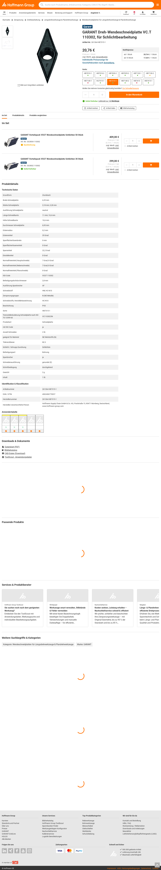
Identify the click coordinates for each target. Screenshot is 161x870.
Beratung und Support (63, 13)
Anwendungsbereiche (27, 13)
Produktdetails (18, 115)
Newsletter (127, 831)
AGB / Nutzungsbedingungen (128, 868)
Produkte (12, 13)
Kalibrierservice (48, 834)
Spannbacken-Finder (50, 826)
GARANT (5, 831)
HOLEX (5, 836)
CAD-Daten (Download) (13, 453)
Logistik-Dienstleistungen (52, 836)
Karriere (5, 821)
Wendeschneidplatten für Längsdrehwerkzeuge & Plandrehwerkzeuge (109, 20)
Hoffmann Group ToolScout (53, 823)
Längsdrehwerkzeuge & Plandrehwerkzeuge (61, 20)
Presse (4, 829)
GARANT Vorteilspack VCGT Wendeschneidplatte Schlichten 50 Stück (52, 135)
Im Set (4, 115)
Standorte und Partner (10, 823)
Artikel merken (91, 108)
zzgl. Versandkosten (100, 57)
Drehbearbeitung (33, 20)
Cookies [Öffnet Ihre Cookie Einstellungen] (155, 868)
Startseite (6, 20)
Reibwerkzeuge (88, 821)
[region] (9, 57)
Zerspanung (18, 20)
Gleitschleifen (87, 829)
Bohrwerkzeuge (88, 823)
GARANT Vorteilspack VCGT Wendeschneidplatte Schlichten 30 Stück (52, 159)
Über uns (5, 826)
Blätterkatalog (127, 108)
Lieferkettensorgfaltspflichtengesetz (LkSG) (140, 834)
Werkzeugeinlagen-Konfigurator (54, 829)
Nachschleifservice (49, 831)
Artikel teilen (109, 108)
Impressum (111, 868)
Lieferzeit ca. (108, 101)
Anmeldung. (109, 63)
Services (41, 13)
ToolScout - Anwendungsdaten (17, 457)
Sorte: (84, 69)
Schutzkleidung (88, 834)
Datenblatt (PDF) (11, 447)
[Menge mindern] (85, 95)
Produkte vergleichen (38, 115)
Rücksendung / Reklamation (134, 826)
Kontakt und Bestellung (132, 821)
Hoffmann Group (81, 13)
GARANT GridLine (9, 834)
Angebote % (95, 13)
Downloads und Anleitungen (133, 829)
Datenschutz (146, 868)
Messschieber (87, 826)
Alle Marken (6, 839)
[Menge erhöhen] (102, 95)
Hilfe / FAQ (127, 823)
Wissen (50, 13)
